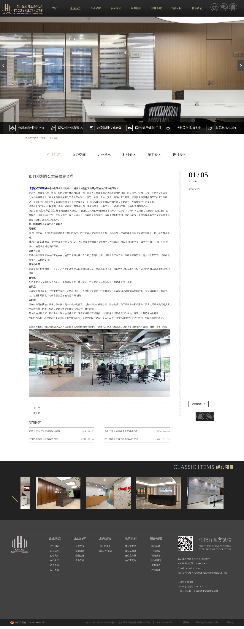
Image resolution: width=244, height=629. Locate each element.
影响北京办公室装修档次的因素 (44, 431)
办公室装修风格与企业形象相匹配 (121, 431)
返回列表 (198, 404)
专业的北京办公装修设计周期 (43, 439)
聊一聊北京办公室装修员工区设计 (121, 439)
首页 (55, 8)
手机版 (185, 622)
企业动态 (53, 138)
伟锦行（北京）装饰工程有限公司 (124, 622)
